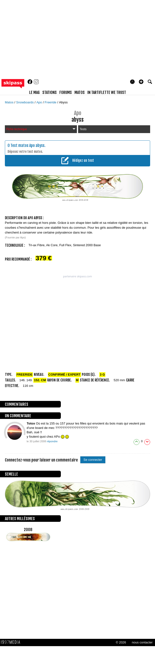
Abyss (63, 102)
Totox (31, 423)
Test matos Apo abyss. (28, 145)
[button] (141, 81)
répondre (52, 441)
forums (65, 92)
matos (79, 92)
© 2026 (121, 642)
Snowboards (25, 102)
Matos (9, 102)
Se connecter (92, 459)
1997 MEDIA (12, 642)
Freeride (51, 102)
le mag (34, 92)
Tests (83, 129)
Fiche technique (40, 129)
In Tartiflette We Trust (106, 92)
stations (49, 92)
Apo (39, 102)
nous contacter (142, 642)
